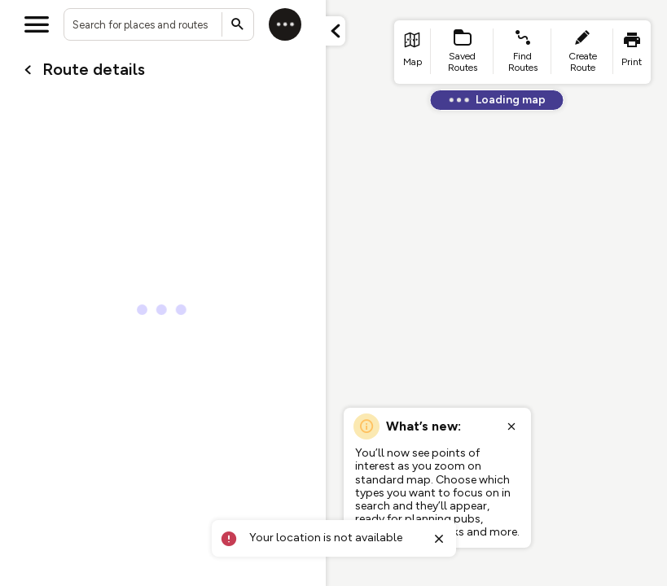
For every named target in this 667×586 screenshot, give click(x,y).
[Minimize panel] (335, 31)
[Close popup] (511, 426)
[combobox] (159, 24)
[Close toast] (439, 538)
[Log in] (285, 24)
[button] (335, 31)
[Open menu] (36, 24)
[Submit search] (238, 24)
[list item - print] (632, 52)
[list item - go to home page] (412, 52)
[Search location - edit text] (159, 24)
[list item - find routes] (522, 52)
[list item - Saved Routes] (462, 52)
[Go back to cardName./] (27, 70)
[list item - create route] (582, 52)
